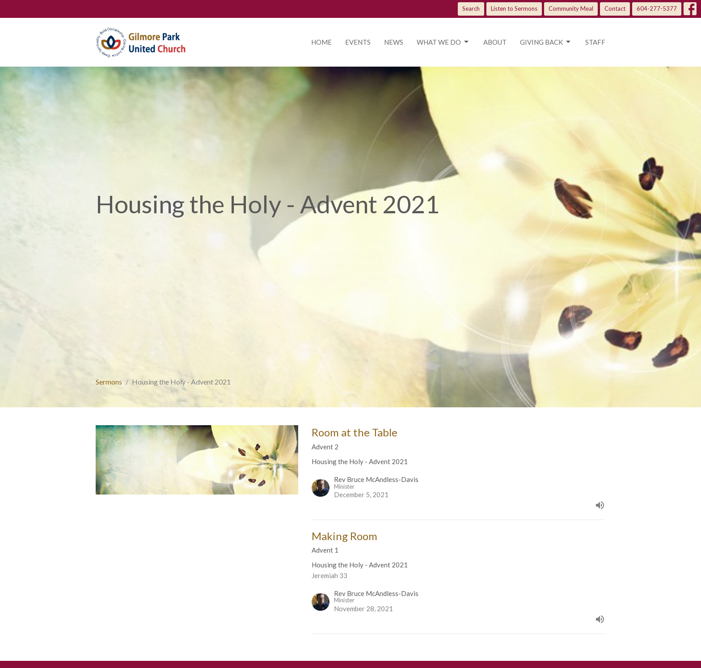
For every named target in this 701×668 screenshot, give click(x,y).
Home (321, 42)
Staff (595, 42)
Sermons (109, 381)
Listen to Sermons (514, 8)
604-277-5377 (657, 8)
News (393, 42)
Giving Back (546, 42)
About (495, 42)
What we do (443, 42)
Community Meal (571, 8)
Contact (614, 8)
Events (358, 42)
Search (471, 8)
